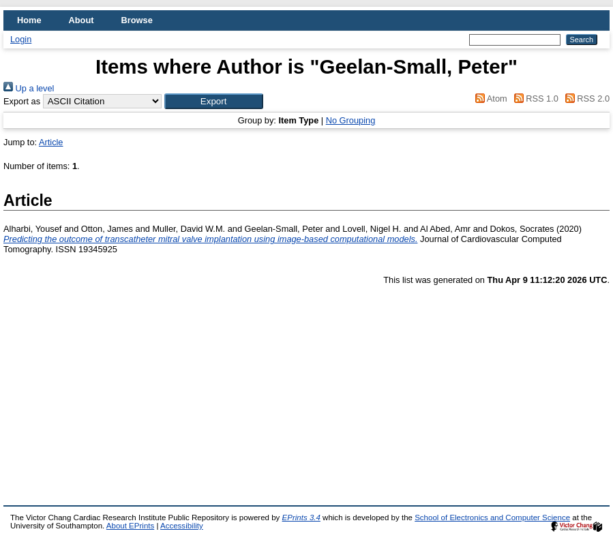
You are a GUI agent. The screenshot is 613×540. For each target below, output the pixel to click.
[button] (213, 101)
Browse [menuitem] (137, 20)
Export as (21, 101)
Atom (489, 98)
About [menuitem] (81, 20)
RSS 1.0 (533, 98)
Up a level (28, 88)
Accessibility (181, 526)
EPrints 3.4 (301, 517)
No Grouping (351, 120)
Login (20, 39)
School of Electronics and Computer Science (492, 517)
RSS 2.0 (585, 98)
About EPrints (130, 526)
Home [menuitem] (29, 20)
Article (51, 142)
